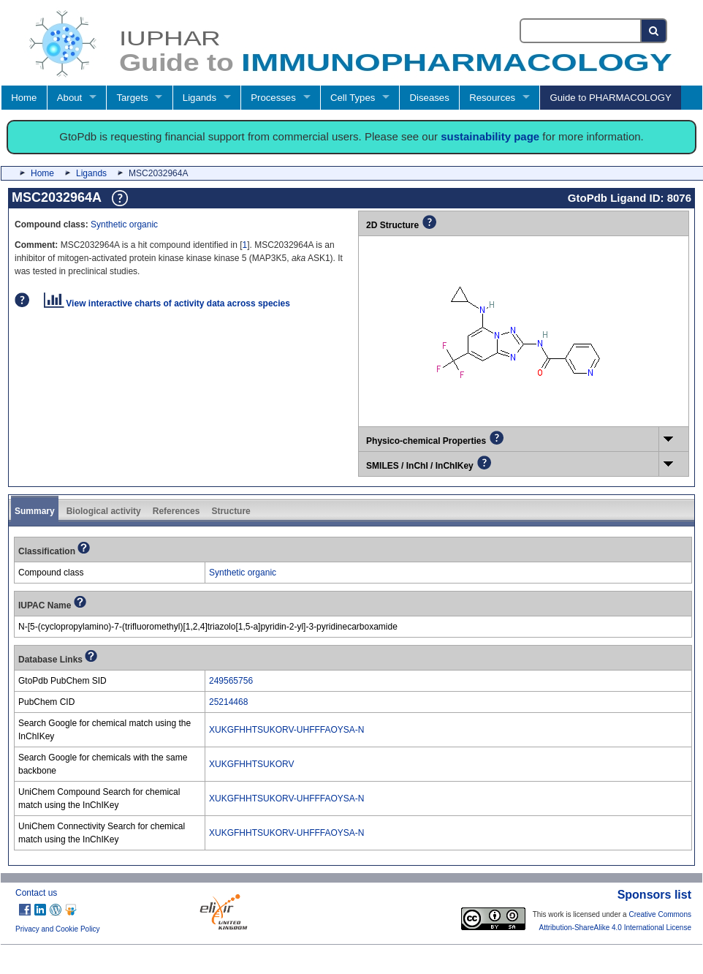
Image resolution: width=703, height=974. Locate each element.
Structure (230, 511)
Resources (492, 97)
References (176, 511)
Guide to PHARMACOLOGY (610, 97)
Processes (273, 97)
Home (24, 97)
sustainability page (490, 136)
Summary (35, 511)
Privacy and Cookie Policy (57, 929)
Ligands (199, 97)
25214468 (228, 702)
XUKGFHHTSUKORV (251, 764)
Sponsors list (654, 894)
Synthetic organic (124, 224)
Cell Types (352, 97)
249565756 (231, 681)
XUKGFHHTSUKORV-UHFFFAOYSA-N (286, 730)
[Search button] (654, 30)
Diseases (429, 97)
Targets (132, 97)
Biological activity (103, 511)
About (69, 97)
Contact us (36, 893)
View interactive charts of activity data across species (167, 303)
